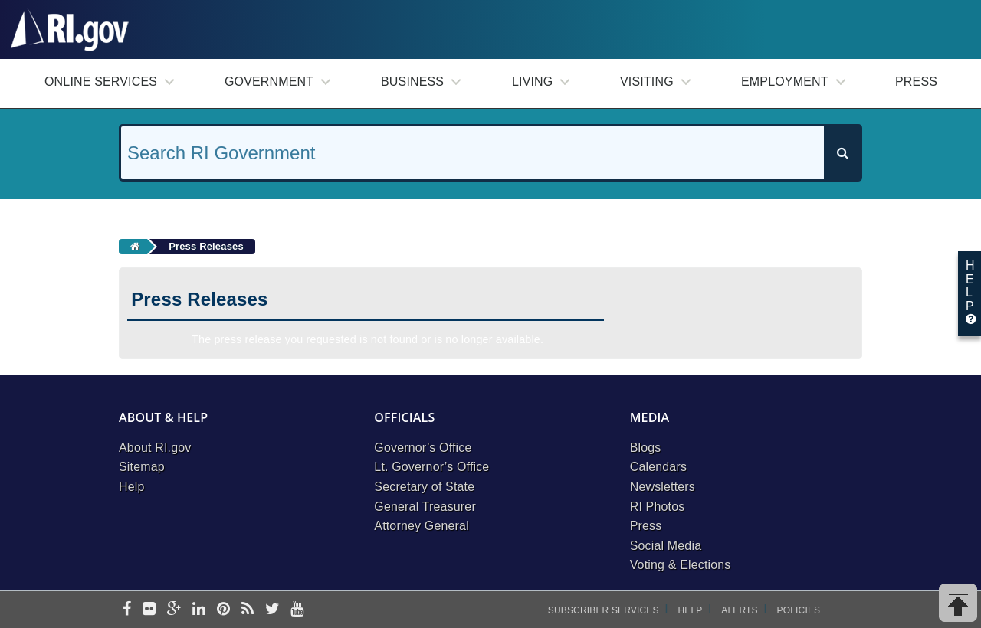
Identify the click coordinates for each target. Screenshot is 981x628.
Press (916, 81)
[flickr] (149, 610)
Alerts (739, 610)
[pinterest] (223, 610)
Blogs (645, 447)
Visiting (647, 81)
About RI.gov (155, 447)
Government (269, 81)
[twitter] (272, 610)
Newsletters (662, 486)
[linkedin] (198, 610)
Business (412, 81)
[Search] (842, 152)
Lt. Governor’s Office (431, 466)
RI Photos (657, 506)
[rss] (247, 610)
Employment (784, 81)
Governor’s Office (422, 447)
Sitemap (142, 466)
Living (532, 81)
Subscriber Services (603, 610)
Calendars (658, 466)
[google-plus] (174, 610)
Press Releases (206, 246)
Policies (799, 610)
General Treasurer (425, 506)
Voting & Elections (680, 564)
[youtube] (296, 610)
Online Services (100, 81)
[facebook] (127, 610)
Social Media (666, 545)
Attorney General (421, 525)
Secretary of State (424, 486)
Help (132, 486)
